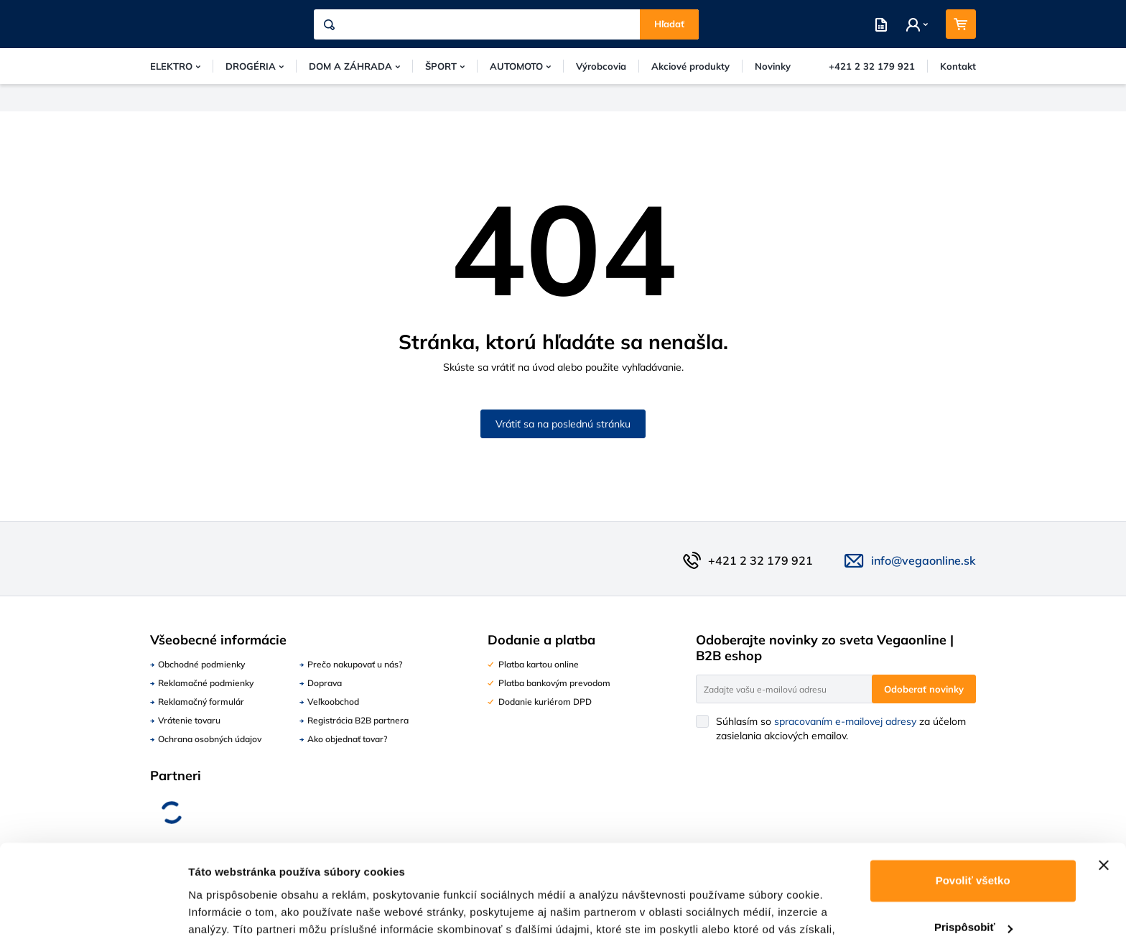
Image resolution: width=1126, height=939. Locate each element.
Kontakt (958, 66)
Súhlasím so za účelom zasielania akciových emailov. (841, 728)
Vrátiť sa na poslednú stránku (563, 423)
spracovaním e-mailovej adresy (845, 721)
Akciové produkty (690, 66)
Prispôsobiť (973, 852)
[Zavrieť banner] (1104, 790)
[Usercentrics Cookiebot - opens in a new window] (93, 911)
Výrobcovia (601, 66)
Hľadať (669, 23)
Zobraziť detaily (229, 911)
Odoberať (924, 689)
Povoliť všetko (973, 805)
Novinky (773, 66)
